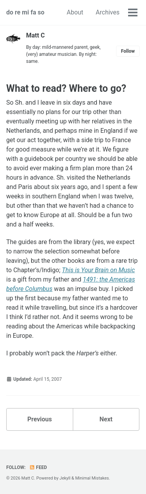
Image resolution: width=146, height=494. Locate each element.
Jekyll (65, 478)
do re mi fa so (25, 12)
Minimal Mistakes (92, 478)
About (75, 12)
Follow (128, 51)
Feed (38, 467)
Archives (108, 12)
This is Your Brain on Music (98, 270)
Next (106, 419)
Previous (39, 419)
